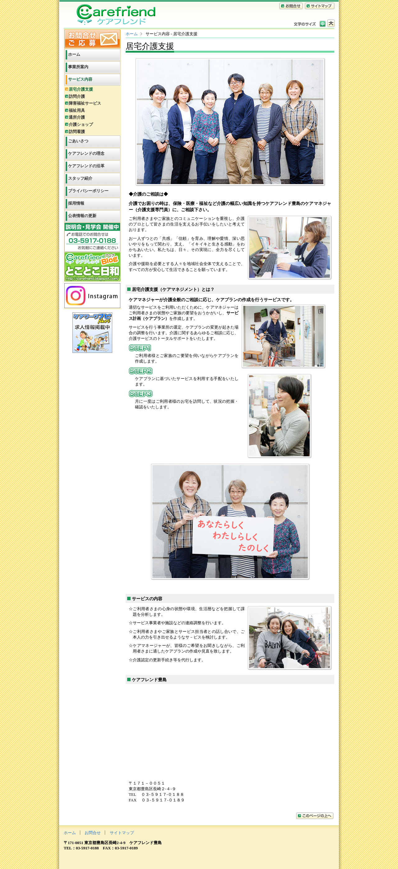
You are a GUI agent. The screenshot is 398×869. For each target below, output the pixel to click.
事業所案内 (78, 66)
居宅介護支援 (81, 89)
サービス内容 (80, 79)
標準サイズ (322, 23)
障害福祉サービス (85, 103)
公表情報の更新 (82, 215)
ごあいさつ (78, 141)
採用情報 (76, 203)
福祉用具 (77, 110)
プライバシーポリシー (88, 190)
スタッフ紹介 (80, 178)
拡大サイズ (330, 23)
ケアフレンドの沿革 (86, 166)
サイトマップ (122, 832)
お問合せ (93, 832)
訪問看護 (77, 131)
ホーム (132, 33)
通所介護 (77, 117)
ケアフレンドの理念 (86, 153)
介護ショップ (81, 124)
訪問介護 (77, 96)
